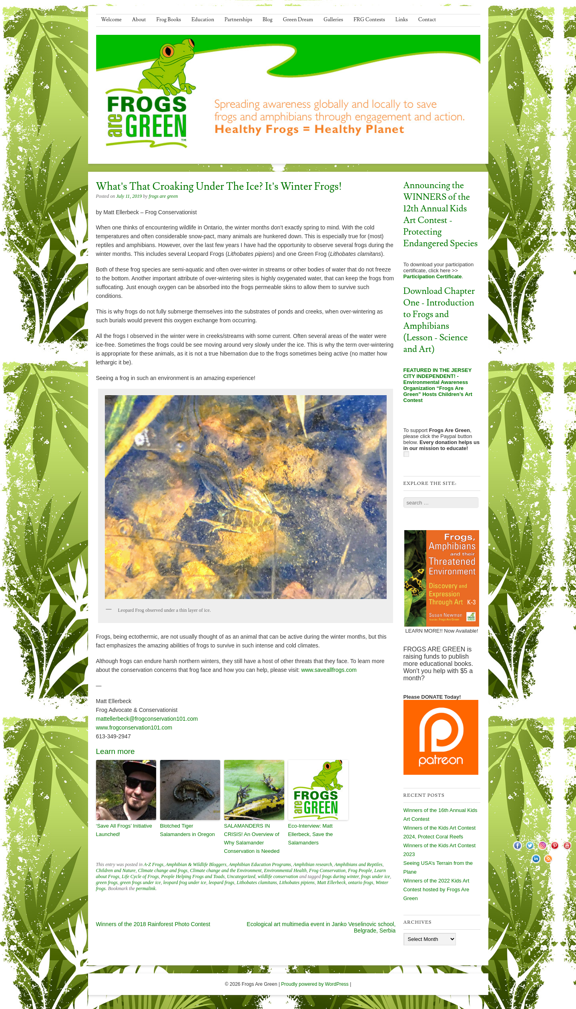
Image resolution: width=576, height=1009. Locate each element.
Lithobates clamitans (257, 882)
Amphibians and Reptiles (358, 864)
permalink (146, 888)
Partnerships (238, 19)
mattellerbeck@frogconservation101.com (147, 719)
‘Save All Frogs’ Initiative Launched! (124, 830)
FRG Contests (369, 19)
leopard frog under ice (184, 882)
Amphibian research (312, 864)
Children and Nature (116, 870)
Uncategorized (241, 876)
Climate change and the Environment (226, 870)
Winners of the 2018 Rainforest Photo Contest (153, 924)
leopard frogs (221, 882)
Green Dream (298, 19)
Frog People (360, 870)
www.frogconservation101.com (134, 727)
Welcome (111, 19)
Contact (427, 19)
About (139, 19)
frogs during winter (340, 876)
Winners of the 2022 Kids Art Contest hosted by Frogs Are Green (436, 889)
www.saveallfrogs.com (329, 670)
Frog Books (169, 19)
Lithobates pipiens (297, 882)
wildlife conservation (278, 876)
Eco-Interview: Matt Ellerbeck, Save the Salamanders (310, 834)
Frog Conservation (327, 870)
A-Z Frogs (153, 864)
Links (401, 19)
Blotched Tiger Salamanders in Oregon (187, 830)
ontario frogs (360, 882)
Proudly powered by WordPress (315, 984)
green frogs (107, 882)
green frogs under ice (140, 882)
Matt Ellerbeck (331, 882)
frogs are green (163, 196)
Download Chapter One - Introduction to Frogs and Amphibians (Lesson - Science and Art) (439, 320)
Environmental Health (285, 870)
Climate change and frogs (163, 870)
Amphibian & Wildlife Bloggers (196, 864)
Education (202, 19)
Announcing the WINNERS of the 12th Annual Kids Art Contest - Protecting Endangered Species (440, 214)
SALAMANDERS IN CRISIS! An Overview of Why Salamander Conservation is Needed (252, 838)
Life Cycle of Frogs (140, 876)
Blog (268, 19)
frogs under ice (375, 876)
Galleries (333, 19)
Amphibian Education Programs (260, 864)
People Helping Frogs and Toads (193, 876)
